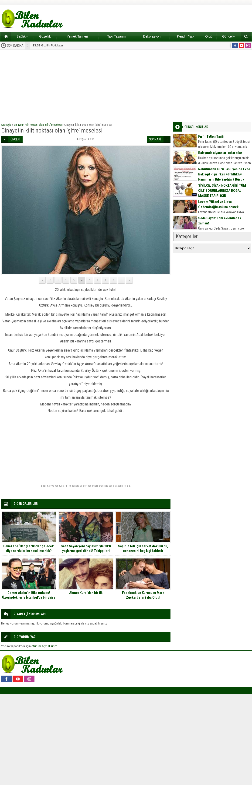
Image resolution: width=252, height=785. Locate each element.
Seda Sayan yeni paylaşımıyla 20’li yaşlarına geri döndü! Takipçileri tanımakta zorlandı (86, 551)
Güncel (228, 36)
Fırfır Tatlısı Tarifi (211, 136)
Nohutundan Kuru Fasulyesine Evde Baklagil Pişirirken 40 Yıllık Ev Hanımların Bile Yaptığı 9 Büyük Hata (224, 177)
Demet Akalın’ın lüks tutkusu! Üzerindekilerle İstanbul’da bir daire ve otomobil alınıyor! (28, 597)
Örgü (208, 36)
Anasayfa (6, 124)
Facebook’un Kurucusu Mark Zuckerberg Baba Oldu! (143, 595)
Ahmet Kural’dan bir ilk (85, 593)
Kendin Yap (185, 36)
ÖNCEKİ (15, 139)
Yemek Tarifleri (77, 36)
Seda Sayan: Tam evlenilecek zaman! (219, 220)
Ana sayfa (4, 36)
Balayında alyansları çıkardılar (220, 153)
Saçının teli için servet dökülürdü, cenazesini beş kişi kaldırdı (143, 548)
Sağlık (22, 36)
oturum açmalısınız (44, 646)
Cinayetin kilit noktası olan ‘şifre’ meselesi (38, 124)
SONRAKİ (155, 139)
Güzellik (45, 36)
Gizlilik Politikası (48, 45)
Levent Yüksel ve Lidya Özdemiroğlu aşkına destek (218, 204)
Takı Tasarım (116, 36)
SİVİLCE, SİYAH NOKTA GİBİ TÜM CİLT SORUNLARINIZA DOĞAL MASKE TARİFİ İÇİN (222, 190)
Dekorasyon (152, 36)
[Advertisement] (126, 85)
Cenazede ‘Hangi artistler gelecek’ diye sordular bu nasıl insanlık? (28, 548)
